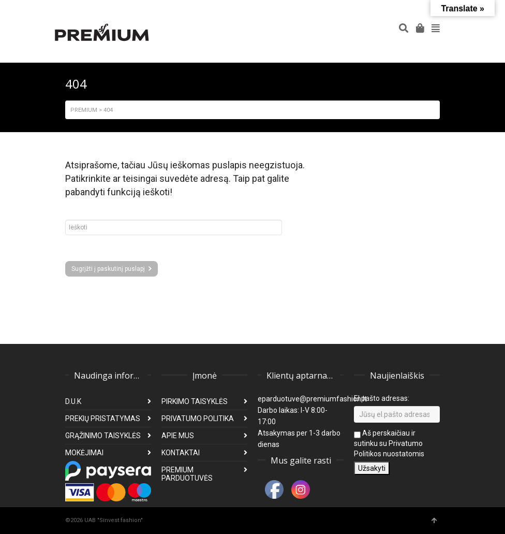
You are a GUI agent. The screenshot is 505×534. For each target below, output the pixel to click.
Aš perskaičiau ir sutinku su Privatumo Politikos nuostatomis (389, 443)
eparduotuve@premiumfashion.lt (312, 399)
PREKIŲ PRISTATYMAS (102, 418)
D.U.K (73, 401)
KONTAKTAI (180, 453)
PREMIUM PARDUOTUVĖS (187, 474)
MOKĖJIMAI (84, 453)
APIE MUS (177, 435)
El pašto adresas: (381, 398)
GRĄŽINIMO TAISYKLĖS (103, 435)
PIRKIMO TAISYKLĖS (194, 401)
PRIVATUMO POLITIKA (197, 418)
